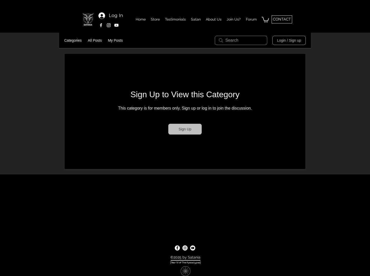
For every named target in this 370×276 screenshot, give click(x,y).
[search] (241, 40)
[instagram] (108, 25)
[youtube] (116, 25)
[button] (265, 19)
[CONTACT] (282, 19)
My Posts (115, 40)
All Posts (95, 40)
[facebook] (101, 25)
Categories (73, 40)
